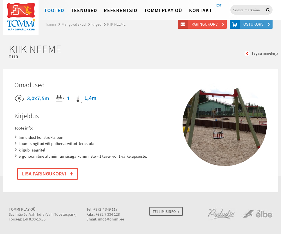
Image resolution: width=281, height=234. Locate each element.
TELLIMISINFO (164, 211)
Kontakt (200, 10)
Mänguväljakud (74, 24)
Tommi (50, 24)
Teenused (84, 10)
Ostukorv (254, 24)
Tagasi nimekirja (264, 53)
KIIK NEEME (116, 24)
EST (218, 5)
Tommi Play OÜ (163, 10)
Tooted (54, 10)
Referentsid (120, 10)
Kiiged (96, 24)
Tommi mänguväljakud (21, 17)
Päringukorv (205, 24)
